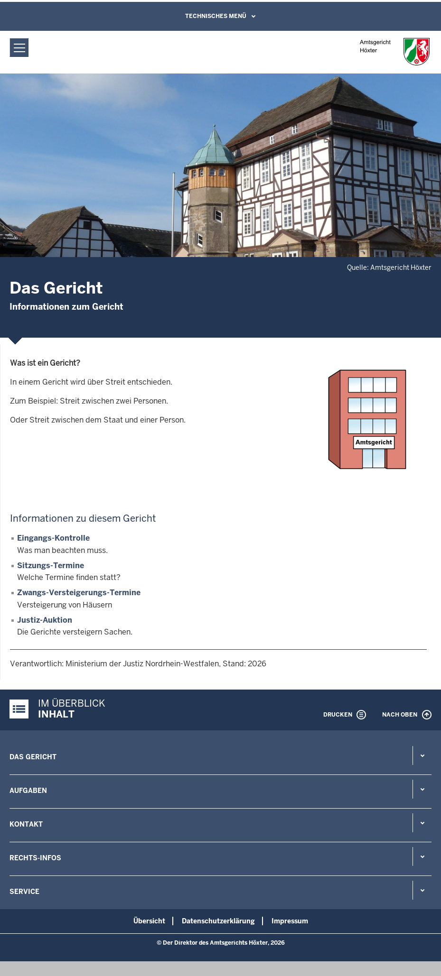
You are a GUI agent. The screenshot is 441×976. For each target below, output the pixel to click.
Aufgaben (28, 790)
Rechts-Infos (35, 858)
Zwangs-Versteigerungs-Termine (79, 593)
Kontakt (26, 824)
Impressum (290, 921)
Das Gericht (32, 757)
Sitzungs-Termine (50, 566)
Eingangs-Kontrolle (53, 538)
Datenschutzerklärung (218, 921)
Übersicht (149, 921)
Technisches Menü (215, 16)
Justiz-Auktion (44, 620)
